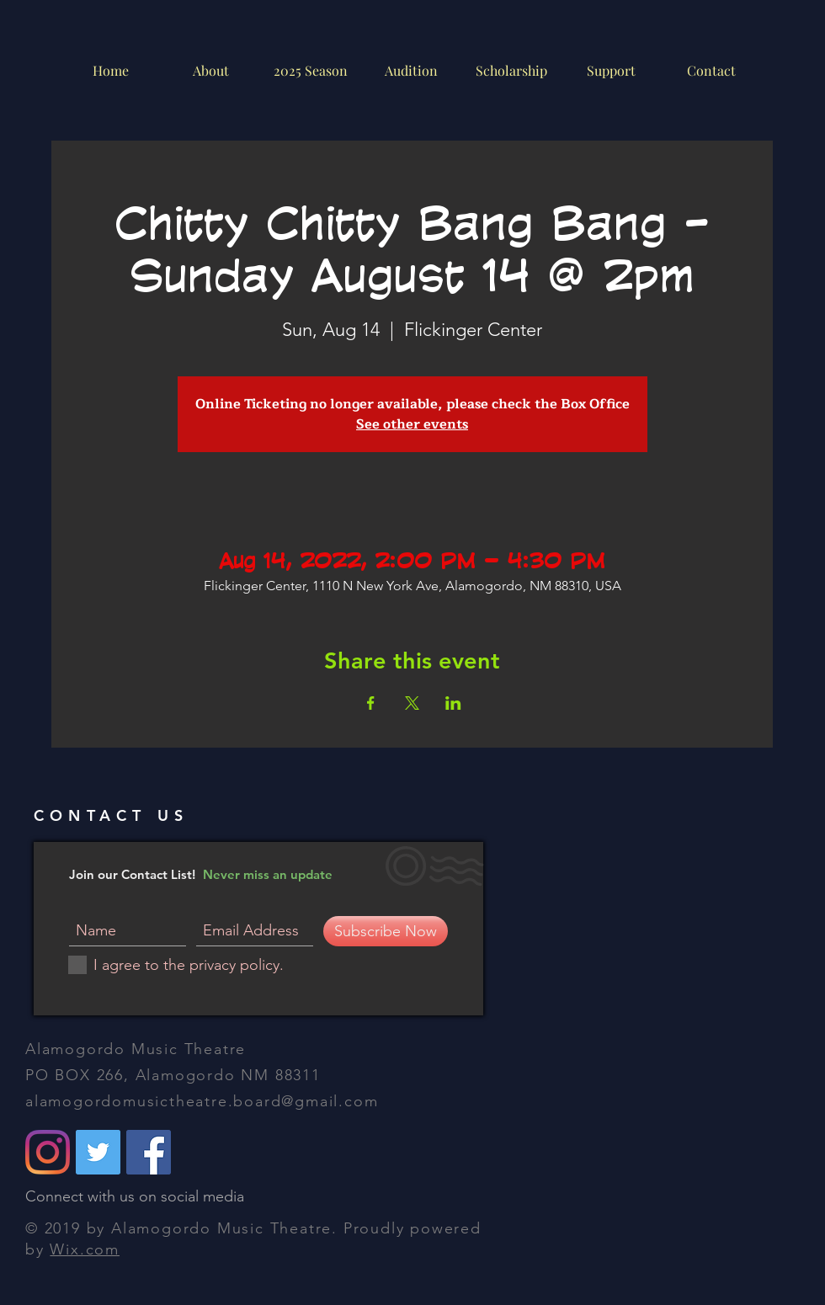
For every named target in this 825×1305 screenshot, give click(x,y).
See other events (412, 424)
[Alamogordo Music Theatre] (148, 1152)
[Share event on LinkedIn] (453, 703)
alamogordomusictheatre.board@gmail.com (201, 1101)
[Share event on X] (412, 703)
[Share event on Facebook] (371, 703)
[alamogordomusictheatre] (47, 1152)
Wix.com (85, 1249)
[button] (410, 70)
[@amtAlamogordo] (98, 1152)
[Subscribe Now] (385, 931)
